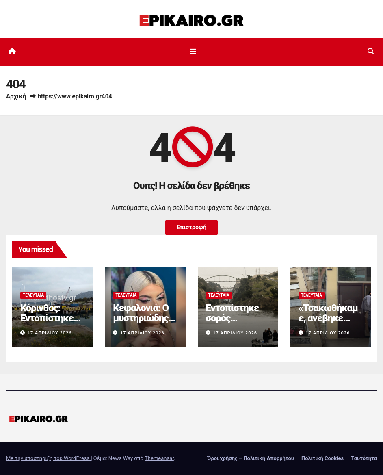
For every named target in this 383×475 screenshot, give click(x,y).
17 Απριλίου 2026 (50, 333)
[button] (371, 51)
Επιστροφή (191, 227)
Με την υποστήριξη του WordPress (48, 458)
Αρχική (16, 96)
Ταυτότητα (364, 458)
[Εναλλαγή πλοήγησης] (193, 52)
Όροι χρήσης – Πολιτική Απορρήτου (250, 458)
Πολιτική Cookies (322, 458)
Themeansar (159, 458)
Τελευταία (33, 295)
